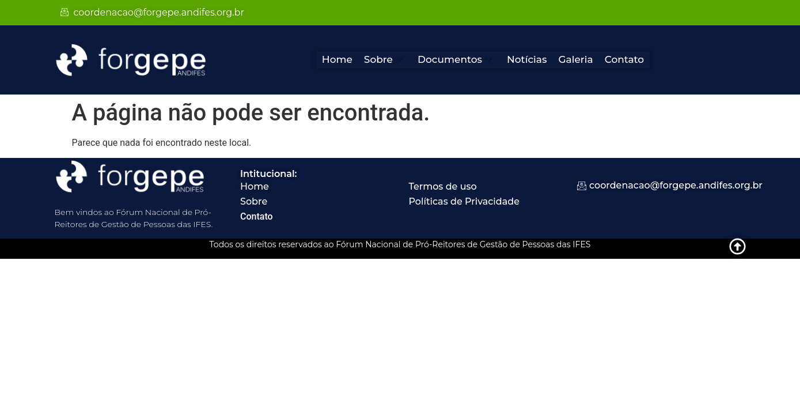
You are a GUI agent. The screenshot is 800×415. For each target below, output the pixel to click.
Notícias (527, 59)
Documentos (455, 59)
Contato (624, 59)
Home (337, 59)
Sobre (383, 59)
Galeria (575, 59)
